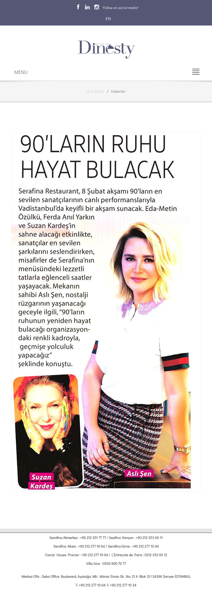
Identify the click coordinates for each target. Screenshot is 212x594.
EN (108, 18)
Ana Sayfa (95, 91)
